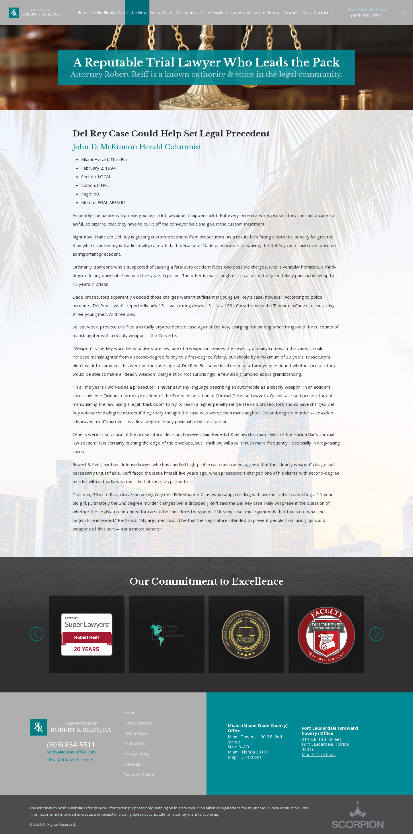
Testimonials (136, 733)
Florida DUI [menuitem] (114, 12)
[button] (403, 12)
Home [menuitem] (83, 12)
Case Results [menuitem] (213, 12)
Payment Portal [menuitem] (297, 12)
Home (129, 712)
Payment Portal (138, 774)
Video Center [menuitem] (162, 12)
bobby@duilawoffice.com (71, 752)
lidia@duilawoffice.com (71, 759)
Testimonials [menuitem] (187, 12)
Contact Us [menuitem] (324, 12)
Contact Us (134, 743)
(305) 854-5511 (367, 15)
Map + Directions (245, 757)
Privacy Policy (136, 754)
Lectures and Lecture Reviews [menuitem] (254, 12)
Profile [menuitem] (96, 12)
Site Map (132, 764)
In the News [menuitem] (137, 12)
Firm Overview (137, 723)
